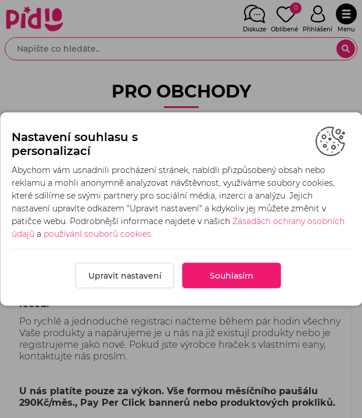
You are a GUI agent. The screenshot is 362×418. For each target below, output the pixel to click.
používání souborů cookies (97, 234)
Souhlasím (231, 276)
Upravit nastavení (125, 276)
